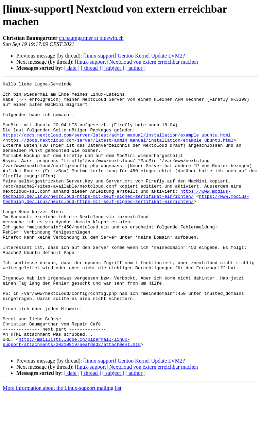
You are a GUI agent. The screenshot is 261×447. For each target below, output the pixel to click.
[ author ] (135, 68)
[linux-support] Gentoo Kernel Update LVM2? (134, 56)
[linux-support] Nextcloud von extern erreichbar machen (136, 62)
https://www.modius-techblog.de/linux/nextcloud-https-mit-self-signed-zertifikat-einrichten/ (117, 216)
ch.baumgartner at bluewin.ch (91, 38)
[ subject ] (113, 68)
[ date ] (72, 68)
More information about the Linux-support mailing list (62, 441)
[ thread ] (91, 68)
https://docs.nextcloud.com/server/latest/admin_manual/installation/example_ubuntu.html (117, 146)
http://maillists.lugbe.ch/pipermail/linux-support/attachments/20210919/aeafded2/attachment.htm (72, 394)
